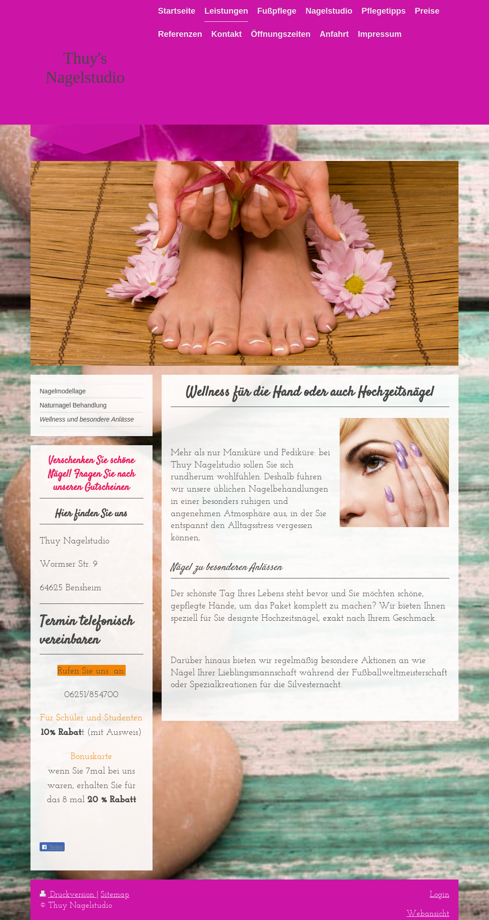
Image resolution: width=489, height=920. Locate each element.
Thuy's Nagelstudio (85, 67)
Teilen (52, 847)
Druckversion (68, 894)
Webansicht (428, 913)
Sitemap (115, 894)
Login (439, 894)
